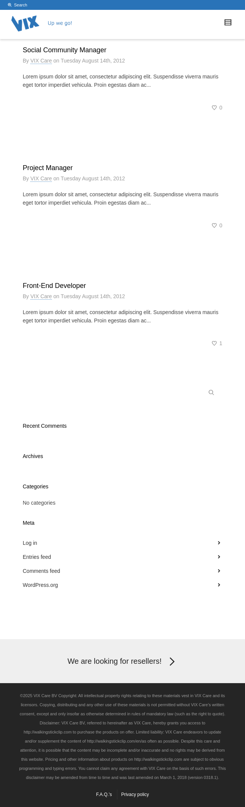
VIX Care (41, 61)
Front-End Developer (54, 285)
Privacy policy (135, 794)
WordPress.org (40, 585)
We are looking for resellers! (122, 661)
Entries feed (37, 557)
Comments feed (41, 571)
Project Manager (48, 168)
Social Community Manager (64, 50)
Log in (30, 543)
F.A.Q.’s (104, 794)
